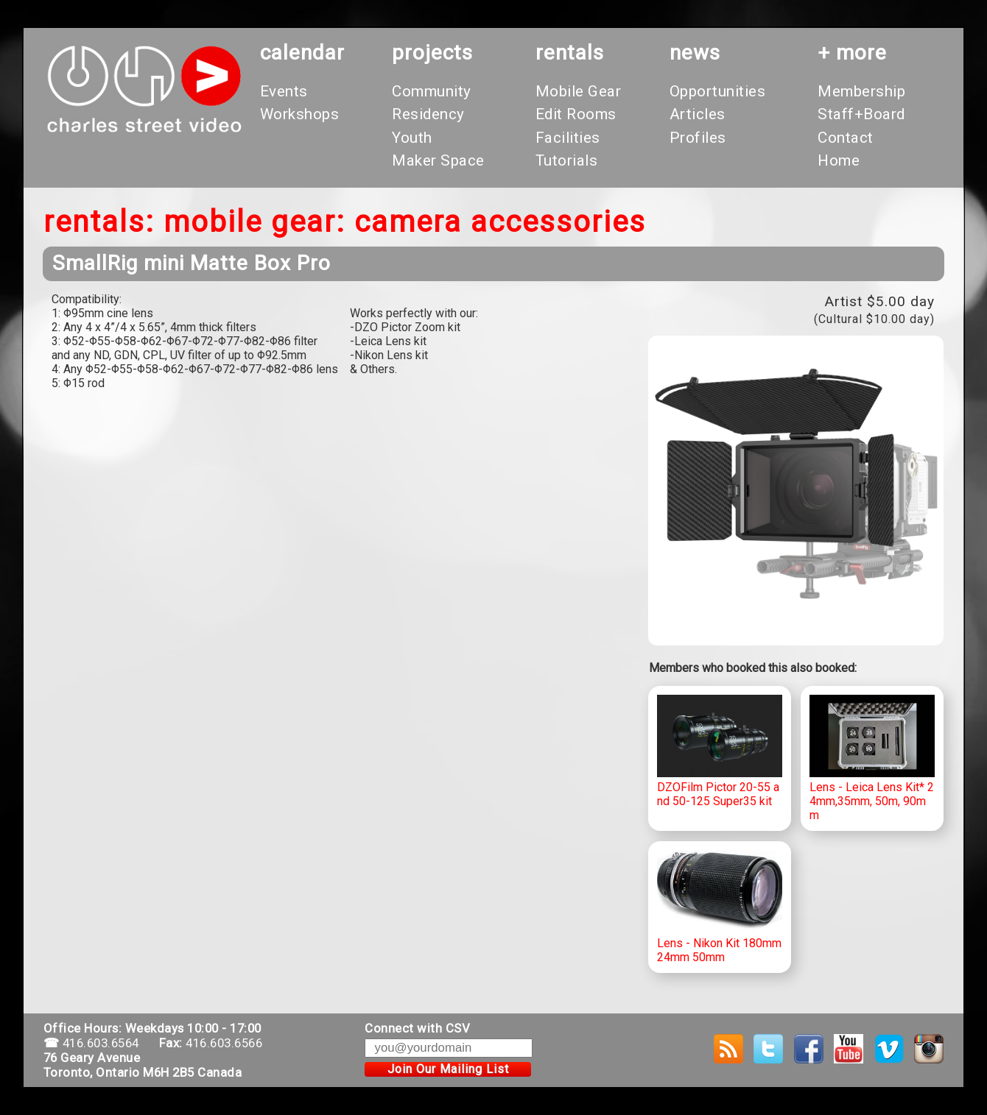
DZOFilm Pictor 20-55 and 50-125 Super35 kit (720, 752)
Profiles (698, 137)
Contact (846, 137)
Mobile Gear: (254, 222)
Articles (698, 114)
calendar (302, 52)
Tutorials (566, 160)
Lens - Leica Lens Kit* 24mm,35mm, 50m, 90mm (872, 759)
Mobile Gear (578, 91)
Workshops (300, 114)
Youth (412, 137)
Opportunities (718, 91)
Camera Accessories (500, 222)
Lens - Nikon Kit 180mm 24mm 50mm (720, 907)
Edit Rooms (576, 114)
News (695, 52)
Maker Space (438, 160)
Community (431, 91)
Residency (428, 114)
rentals (569, 52)
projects (432, 52)
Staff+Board (861, 114)
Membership (861, 91)
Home (839, 160)
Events (284, 91)
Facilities (567, 137)
